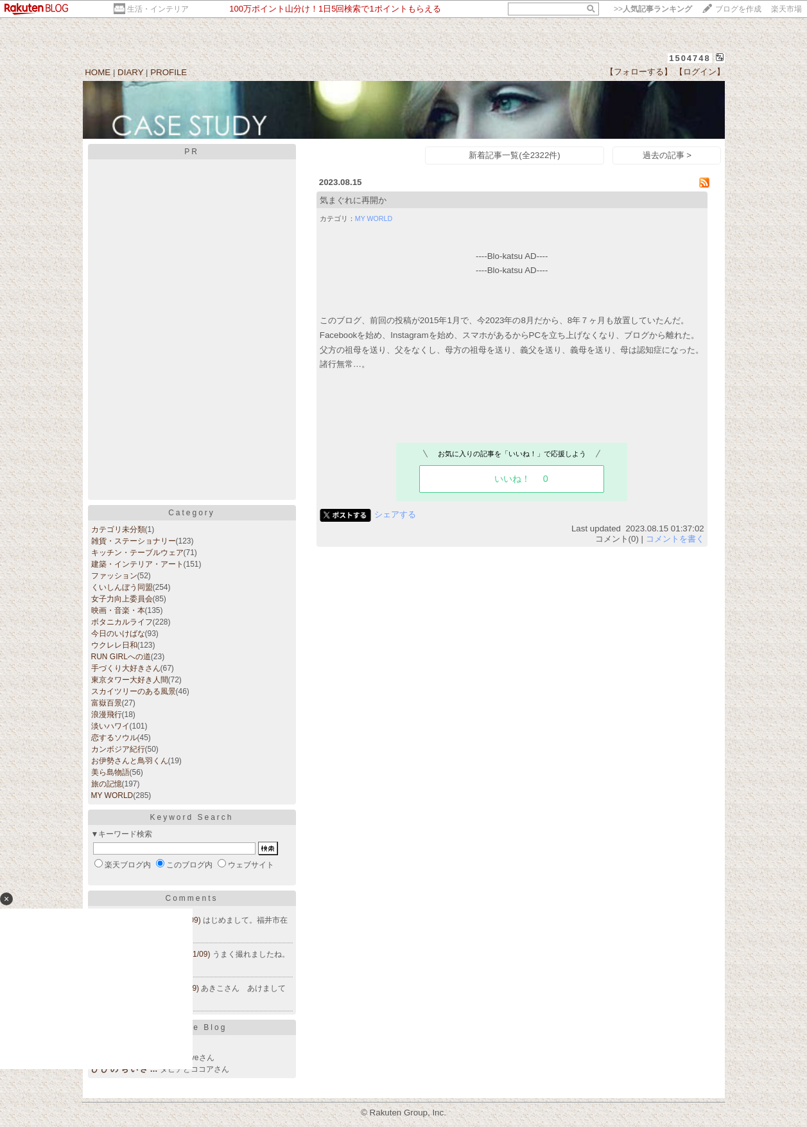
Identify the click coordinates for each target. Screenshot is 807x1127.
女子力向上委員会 (122, 598)
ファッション (114, 575)
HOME (97, 72)
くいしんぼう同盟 (122, 587)
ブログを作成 (738, 8)
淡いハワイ (110, 726)
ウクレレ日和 (114, 645)
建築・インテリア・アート (137, 564)
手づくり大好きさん (126, 668)
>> (653, 8)
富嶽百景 (106, 702)
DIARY (130, 72)
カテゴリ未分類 (118, 529)
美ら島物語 (110, 772)
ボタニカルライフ (122, 621)
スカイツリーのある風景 (133, 691)
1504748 (690, 58)
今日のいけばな (118, 633)
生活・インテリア (158, 8)
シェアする (395, 514)
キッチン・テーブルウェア (137, 552)
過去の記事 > (667, 155)
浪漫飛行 (106, 714)
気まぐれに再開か (353, 200)
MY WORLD (112, 795)
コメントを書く (675, 539)
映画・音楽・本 (118, 610)
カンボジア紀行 (118, 749)
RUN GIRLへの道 (121, 656)
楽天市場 (786, 8)
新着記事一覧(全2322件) (514, 155)
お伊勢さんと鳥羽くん (129, 760)
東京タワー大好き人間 (129, 679)
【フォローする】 (638, 71)
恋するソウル (114, 737)
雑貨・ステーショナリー (133, 541)
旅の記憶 (106, 783)
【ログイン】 (700, 71)
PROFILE (168, 72)
